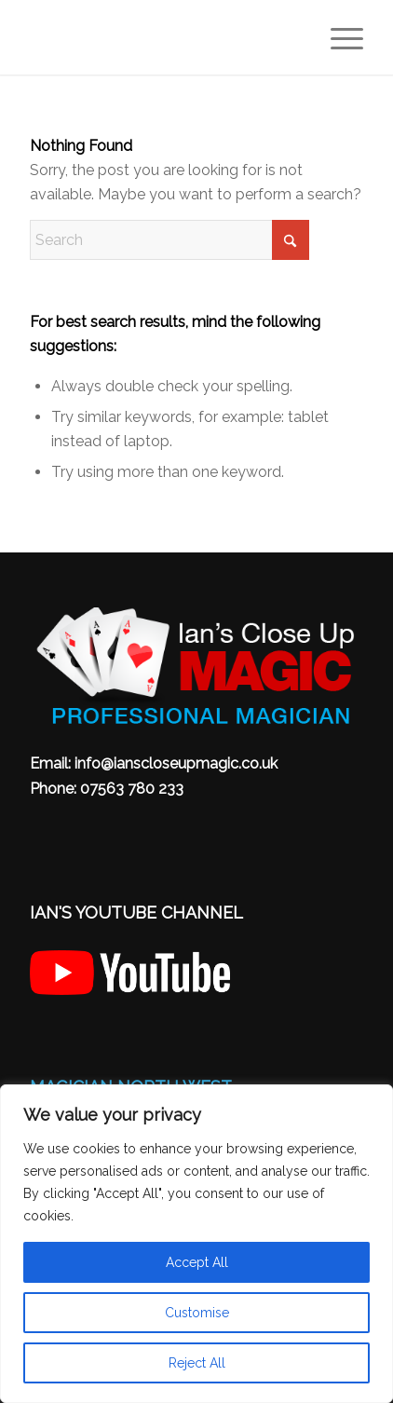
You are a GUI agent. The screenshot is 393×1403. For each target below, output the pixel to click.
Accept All (197, 1262)
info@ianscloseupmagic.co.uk (176, 763)
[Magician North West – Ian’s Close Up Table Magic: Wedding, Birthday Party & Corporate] (163, 37)
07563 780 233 (131, 788)
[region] (196, 1243)
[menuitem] (337, 37)
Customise (197, 1312)
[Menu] (337, 37)
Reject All (197, 1362)
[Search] (169, 240)
